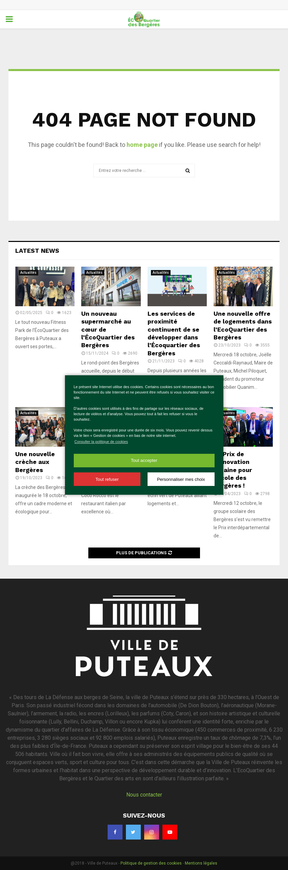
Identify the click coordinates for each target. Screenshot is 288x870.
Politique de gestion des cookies (151, 863)
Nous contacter (144, 794)
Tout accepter (144, 460)
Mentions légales (201, 863)
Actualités (28, 272)
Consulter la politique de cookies (101, 442)
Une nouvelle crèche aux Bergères (35, 461)
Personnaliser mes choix (181, 479)
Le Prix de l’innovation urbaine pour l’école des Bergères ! (233, 469)
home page (142, 144)
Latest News (37, 250)
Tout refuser (107, 479)
